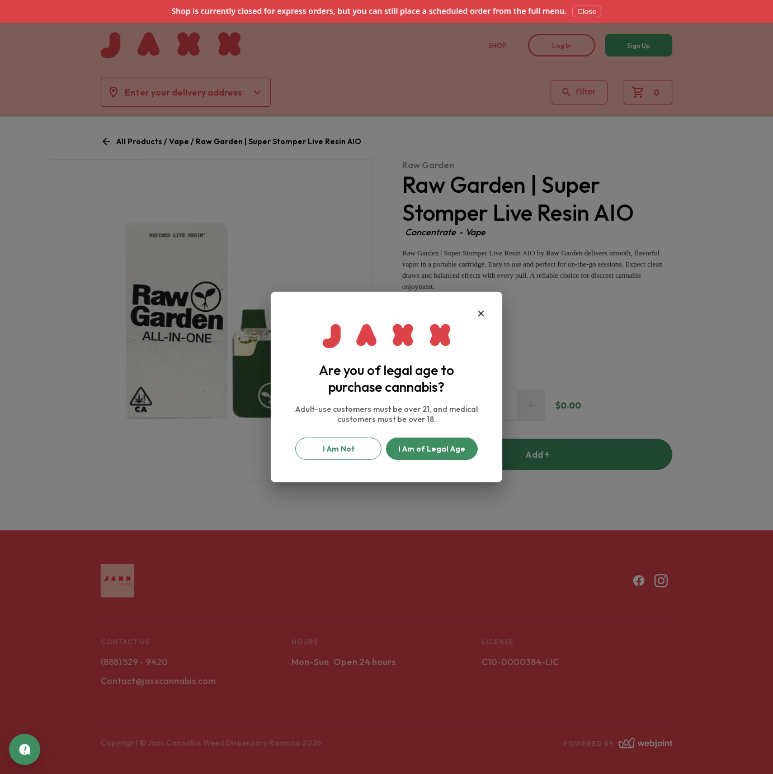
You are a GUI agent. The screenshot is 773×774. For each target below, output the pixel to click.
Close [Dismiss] (586, 11)
